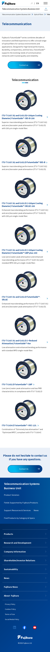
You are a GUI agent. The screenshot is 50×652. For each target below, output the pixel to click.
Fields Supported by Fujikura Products (21, 502)
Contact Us (29, 469)
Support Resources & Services (17, 510)
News (36, 510)
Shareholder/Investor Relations (19, 560)
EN (37, 3)
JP (32, 3)
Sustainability (11, 569)
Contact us (29, 65)
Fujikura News (11, 586)
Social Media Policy (12, 619)
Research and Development (17, 542)
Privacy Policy (10, 604)
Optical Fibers (38, 14)
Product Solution (11, 495)
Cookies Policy (10, 609)
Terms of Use (10, 614)
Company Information (15, 551)
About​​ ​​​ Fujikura (11, 595)
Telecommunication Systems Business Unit (21, 9)
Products (8, 533)
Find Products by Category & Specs (19, 518)
